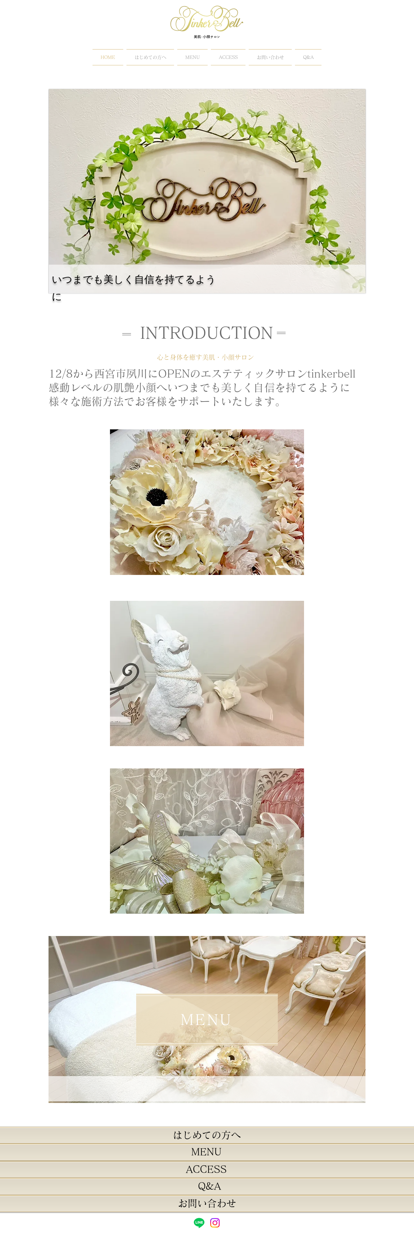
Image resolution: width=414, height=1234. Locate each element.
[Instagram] (215, 1223)
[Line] (199, 1223)
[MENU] (207, 1020)
